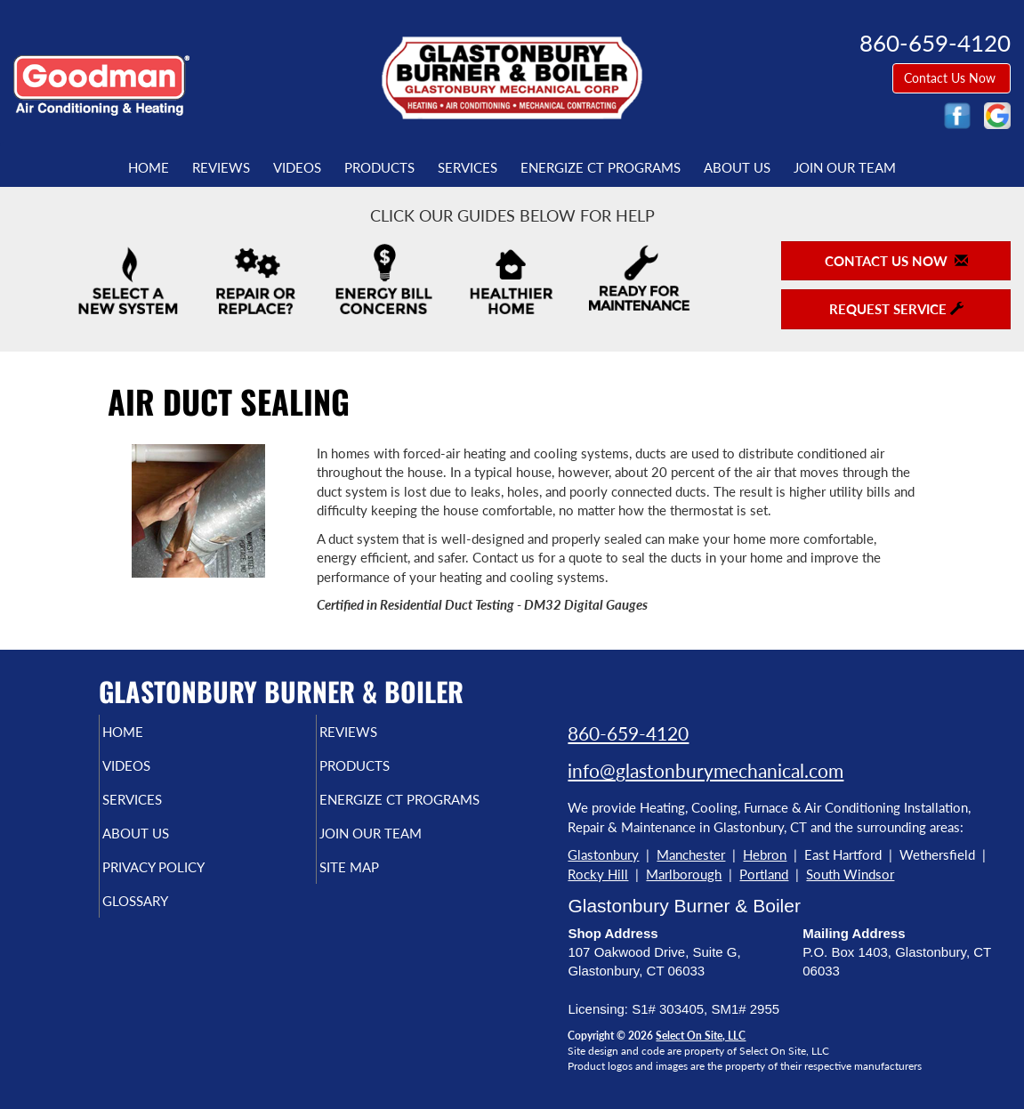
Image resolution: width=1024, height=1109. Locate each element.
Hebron (764, 854)
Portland (763, 874)
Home (148, 167)
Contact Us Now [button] (951, 77)
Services (467, 167)
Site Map (379, 902)
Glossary (166, 940)
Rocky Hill (598, 874)
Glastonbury (603, 854)
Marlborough (684, 874)
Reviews (221, 167)
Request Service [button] (896, 309)
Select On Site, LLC (701, 1035)
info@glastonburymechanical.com (705, 770)
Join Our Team (845, 167)
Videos (297, 167)
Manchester (691, 854)
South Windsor (850, 874)
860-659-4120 (628, 733)
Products (379, 167)
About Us (737, 167)
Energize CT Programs (600, 167)
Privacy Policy (188, 902)
